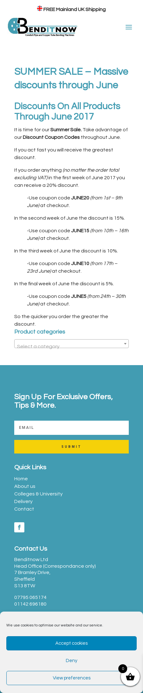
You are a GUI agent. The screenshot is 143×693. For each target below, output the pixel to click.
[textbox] (71, 346)
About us (24, 486)
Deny (71, 660)
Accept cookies (71, 643)
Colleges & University (38, 493)
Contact (24, 509)
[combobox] (71, 343)
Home (21, 478)
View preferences (71, 678)
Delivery (23, 501)
